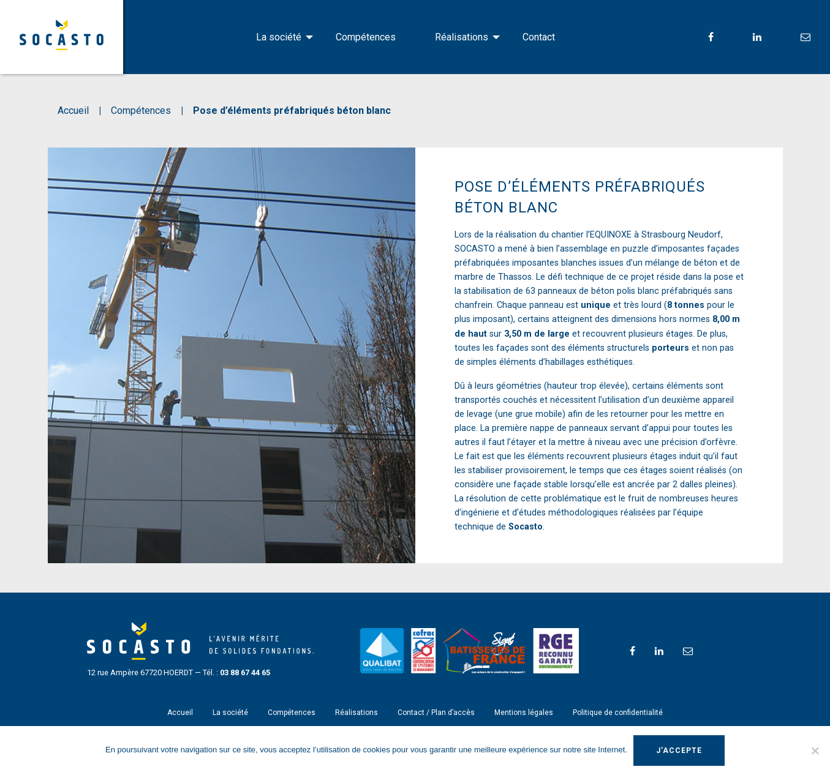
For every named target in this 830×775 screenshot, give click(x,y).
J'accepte (679, 750)
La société (278, 37)
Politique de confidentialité (618, 712)
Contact (539, 37)
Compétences (366, 37)
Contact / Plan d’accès (436, 712)
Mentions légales (523, 712)
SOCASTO (62, 35)
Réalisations (461, 37)
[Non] (815, 750)
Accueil (180, 712)
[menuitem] (276, 37)
